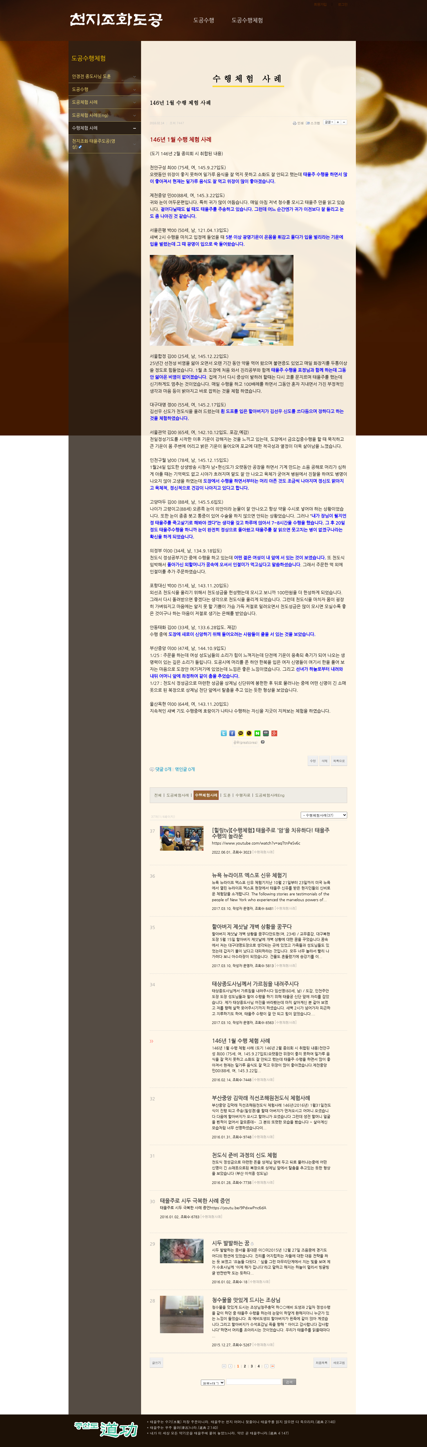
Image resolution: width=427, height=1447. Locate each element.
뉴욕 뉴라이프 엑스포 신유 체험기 (249, 875)
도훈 (227, 795)
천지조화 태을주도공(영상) (93, 143)
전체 (158, 795)
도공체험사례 (178, 795)
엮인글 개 (185, 769)
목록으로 (339, 761)
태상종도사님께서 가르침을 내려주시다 (255, 984)
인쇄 (299, 123)
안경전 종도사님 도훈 (91, 76)
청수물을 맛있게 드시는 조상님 (246, 1300)
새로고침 (339, 1362)
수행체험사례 (206, 795)
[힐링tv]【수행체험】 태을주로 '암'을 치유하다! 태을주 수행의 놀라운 (270, 833)
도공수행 (80, 89)
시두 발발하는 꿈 (230, 1243)
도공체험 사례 (85, 102)
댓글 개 (163, 769)
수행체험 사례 (85, 127)
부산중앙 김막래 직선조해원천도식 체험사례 (261, 1098)
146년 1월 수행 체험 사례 (241, 1041)
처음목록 (321, 1362)
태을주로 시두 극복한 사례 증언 (195, 1201)
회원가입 (320, 4)
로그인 (342, 4)
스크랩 (313, 123)
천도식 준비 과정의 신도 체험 (244, 1155)
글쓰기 (156, 1362)
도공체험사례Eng (269, 795)
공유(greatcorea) (245, 742)
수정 (313, 761)
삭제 (324, 761)
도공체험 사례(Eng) (90, 115)
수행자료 (243, 795)
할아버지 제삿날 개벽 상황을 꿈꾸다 (252, 927)
